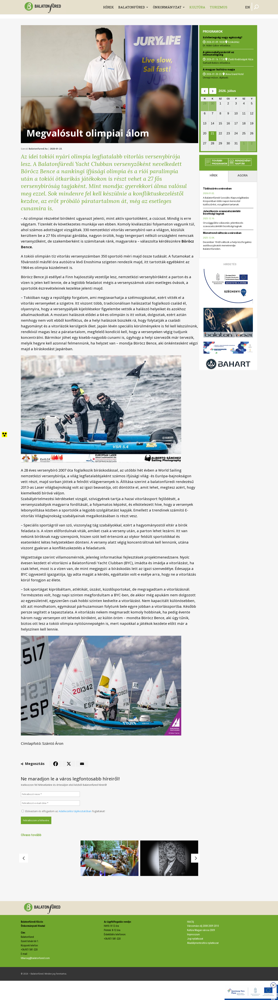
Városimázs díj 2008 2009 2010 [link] (203, 945)
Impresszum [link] (193, 953)
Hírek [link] (108, 7)
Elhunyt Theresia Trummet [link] (160, 883)
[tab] (213, 176)
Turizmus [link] (218, 7)
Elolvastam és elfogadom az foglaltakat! (63, 811)
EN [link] (247, 7)
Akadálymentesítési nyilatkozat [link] (203, 962)
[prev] (204, 91)
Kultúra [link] (197, 7)
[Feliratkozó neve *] (50, 794)
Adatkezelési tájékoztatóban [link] (75, 811)
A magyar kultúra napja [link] (219, 69)
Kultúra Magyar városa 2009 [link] (201, 949)
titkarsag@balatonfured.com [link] (35, 977)
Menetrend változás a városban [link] (222, 233)
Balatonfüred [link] (131, 7)
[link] (43, 7)
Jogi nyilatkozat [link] (195, 958)
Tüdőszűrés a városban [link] (217, 188)
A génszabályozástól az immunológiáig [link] (218, 53)
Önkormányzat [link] (167, 7)
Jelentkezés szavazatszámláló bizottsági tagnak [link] (222, 212)
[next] (212, 91)
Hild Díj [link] (190, 941)
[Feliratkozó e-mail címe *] (50, 803)
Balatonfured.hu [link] (38, 148)
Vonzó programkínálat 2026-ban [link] (104, 882)
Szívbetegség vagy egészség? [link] (222, 37)
